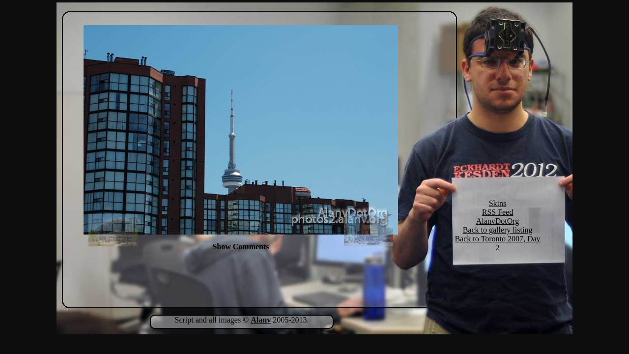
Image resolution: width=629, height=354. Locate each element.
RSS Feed (498, 212)
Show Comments (240, 246)
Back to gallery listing (498, 230)
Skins (498, 203)
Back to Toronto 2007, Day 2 (497, 243)
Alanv (261, 320)
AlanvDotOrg (497, 221)
